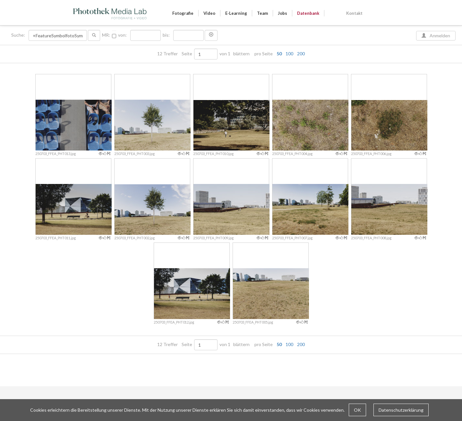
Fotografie (182, 13)
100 (289, 53)
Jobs (282, 13)
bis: (166, 35)
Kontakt (354, 13)
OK (357, 410)
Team (262, 13)
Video (209, 13)
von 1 (224, 53)
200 (301, 53)
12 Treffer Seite (175, 53)
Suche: (18, 35)
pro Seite (278, 53)
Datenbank (308, 13)
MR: (106, 35)
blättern (241, 53)
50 (279, 53)
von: (122, 35)
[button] (211, 35)
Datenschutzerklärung (401, 410)
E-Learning (236, 13)
